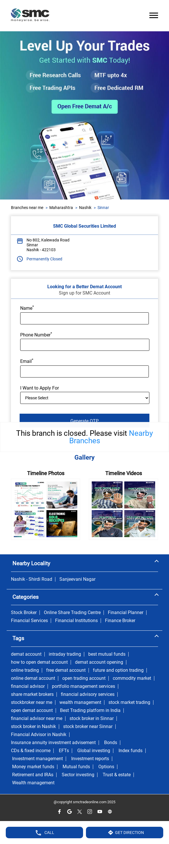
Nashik (85, 207)
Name (27, 308)
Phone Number (36, 334)
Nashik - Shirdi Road (31, 579)
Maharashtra (61, 207)
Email (26, 361)
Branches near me (27, 207)
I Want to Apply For (39, 388)
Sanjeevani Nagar (77, 579)
